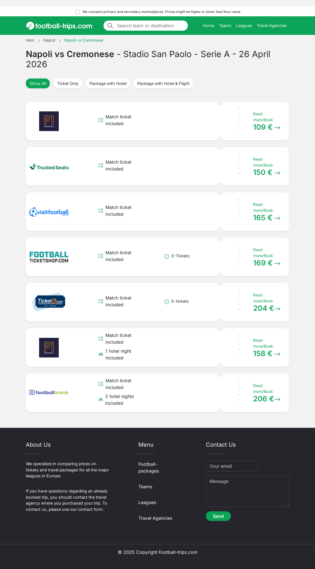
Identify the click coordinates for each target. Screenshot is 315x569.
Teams (225, 25)
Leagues (244, 25)
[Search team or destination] (151, 26)
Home (208, 25)
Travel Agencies (272, 25)
